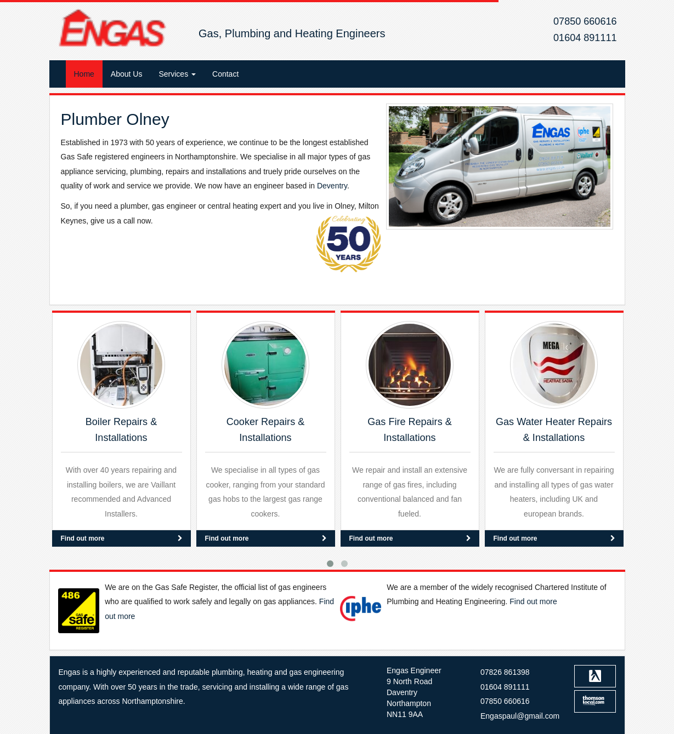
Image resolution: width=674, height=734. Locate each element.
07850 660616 (584, 21)
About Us (127, 74)
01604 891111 (584, 37)
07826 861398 (505, 672)
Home (84, 74)
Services (177, 74)
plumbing (227, 672)
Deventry (332, 185)
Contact (225, 74)
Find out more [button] (122, 538)
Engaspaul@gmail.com (519, 716)
